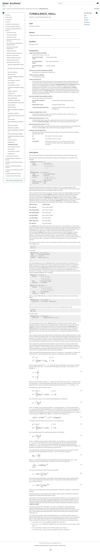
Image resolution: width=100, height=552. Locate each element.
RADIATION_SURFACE (13, 128)
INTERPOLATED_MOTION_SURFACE (16, 116)
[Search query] (76, 3)
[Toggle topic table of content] (96, 13)
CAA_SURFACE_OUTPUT (14, 85)
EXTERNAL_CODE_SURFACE (15, 96)
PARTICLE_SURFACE (13, 125)
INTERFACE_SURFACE (13, 113)
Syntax (86, 18)
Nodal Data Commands (13, 60)
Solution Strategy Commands (14, 53)
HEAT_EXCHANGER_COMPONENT (15, 110)
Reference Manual (13, 173)
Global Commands (11, 51)
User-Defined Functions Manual (14, 163)
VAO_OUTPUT (11, 149)
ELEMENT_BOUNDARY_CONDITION (16, 88)
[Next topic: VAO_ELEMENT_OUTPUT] (96, 9)
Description (87, 24)
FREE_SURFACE (11, 105)
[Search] (93, 3)
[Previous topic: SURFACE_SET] (94, 9)
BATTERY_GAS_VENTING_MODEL (16, 69)
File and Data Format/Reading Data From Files (14, 44)
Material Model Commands (14, 58)
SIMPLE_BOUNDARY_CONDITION (16, 131)
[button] (5, 15)
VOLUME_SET (11, 154)
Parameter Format (11, 37)
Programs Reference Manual (13, 159)
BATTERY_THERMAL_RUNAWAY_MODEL (16, 77)
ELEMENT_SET (11, 93)
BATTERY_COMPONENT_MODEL (16, 65)
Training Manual (12, 24)
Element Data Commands (32, 8)
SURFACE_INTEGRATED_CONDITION (16, 137)
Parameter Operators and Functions (13, 40)
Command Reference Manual (15, 8)
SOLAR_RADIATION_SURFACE (15, 134)
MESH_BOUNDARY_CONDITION (15, 122)
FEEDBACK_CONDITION (14, 100)
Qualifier (86, 20)
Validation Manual (13, 26)
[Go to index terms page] (96, 4)
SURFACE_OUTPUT (12, 140)
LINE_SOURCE (11, 119)
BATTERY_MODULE (12, 72)
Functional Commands (12, 156)
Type (85, 15)
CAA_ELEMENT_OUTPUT (14, 80)
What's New (9, 17)
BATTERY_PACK (12, 74)
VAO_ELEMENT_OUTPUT (14, 147)
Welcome (8, 15)
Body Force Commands (13, 55)
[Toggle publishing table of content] (3, 13)
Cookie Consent (62, 545)
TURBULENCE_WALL (43, 8)
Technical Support (54, 545)
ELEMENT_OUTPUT (12, 91)
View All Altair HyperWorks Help (14, 180)
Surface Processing (13, 176)
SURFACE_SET (11, 142)
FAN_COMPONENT (12, 98)
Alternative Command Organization (12, 47)
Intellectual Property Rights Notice (41, 545)
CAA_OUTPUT (11, 83)
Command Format (11, 32)
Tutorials (8, 22)
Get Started (8, 20)
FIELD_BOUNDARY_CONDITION (16, 103)
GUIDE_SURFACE (12, 107)
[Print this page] (98, 9)
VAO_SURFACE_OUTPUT (14, 151)
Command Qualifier (12, 35)
